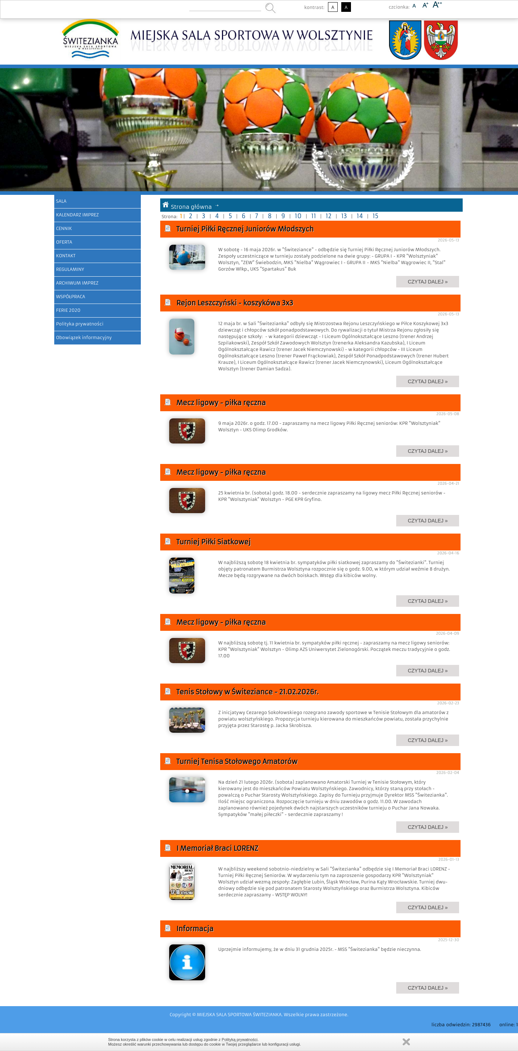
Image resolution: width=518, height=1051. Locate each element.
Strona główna (191, 206)
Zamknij (406, 1041)
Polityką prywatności (240, 1039)
